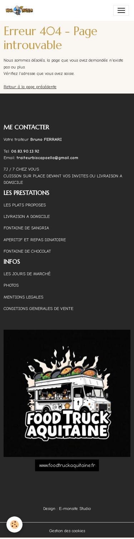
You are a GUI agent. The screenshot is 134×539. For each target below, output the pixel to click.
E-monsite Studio (75, 508)
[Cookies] (14, 524)
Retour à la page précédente (30, 86)
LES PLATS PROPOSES (25, 205)
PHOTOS (11, 285)
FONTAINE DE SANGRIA (26, 227)
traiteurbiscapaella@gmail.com (48, 157)
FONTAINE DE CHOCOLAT (27, 251)
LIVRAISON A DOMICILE (27, 216)
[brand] (20, 10)
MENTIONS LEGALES (23, 297)
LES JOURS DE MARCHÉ (27, 273)
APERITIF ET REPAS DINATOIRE (35, 239)
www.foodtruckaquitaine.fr (67, 465)
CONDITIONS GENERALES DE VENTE (38, 308)
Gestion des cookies (67, 530)
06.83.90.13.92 (25, 151)
